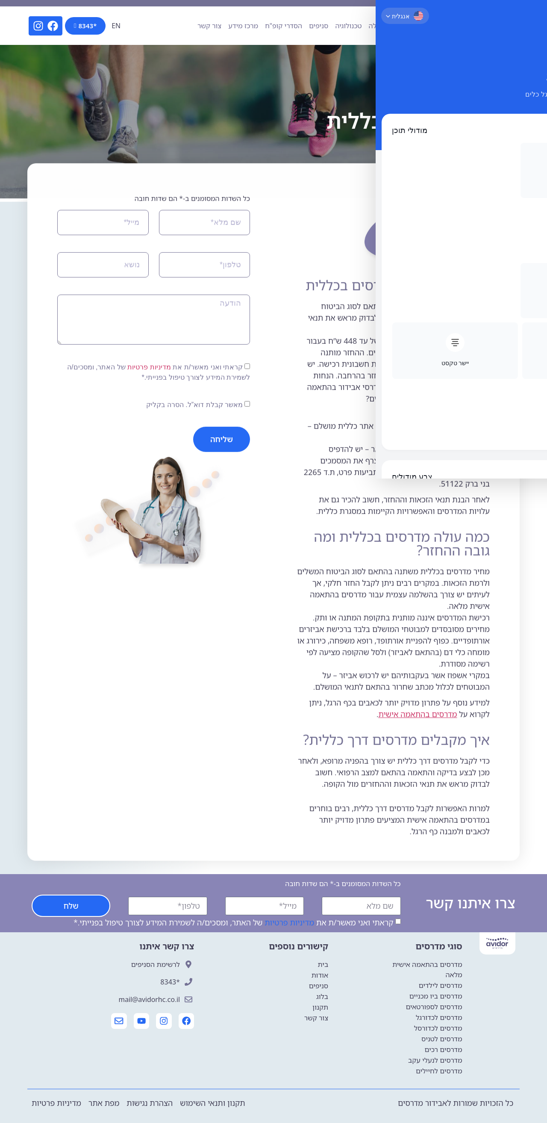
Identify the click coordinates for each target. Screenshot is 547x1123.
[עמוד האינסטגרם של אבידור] (163, 1021)
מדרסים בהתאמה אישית (418, 788)
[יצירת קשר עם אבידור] (117, 1021)
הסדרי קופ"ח (283, 25)
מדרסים (455, 25)
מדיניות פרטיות (149, 441)
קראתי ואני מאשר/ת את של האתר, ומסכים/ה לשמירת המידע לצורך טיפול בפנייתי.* (234, 922)
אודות (428, 25)
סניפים (318, 25)
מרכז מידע (243, 25)
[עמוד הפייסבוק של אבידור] (186, 1021)
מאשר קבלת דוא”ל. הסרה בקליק (194, 478)
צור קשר (209, 25)
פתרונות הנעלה (391, 25)
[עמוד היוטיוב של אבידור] (140, 1021)
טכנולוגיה (348, 25)
